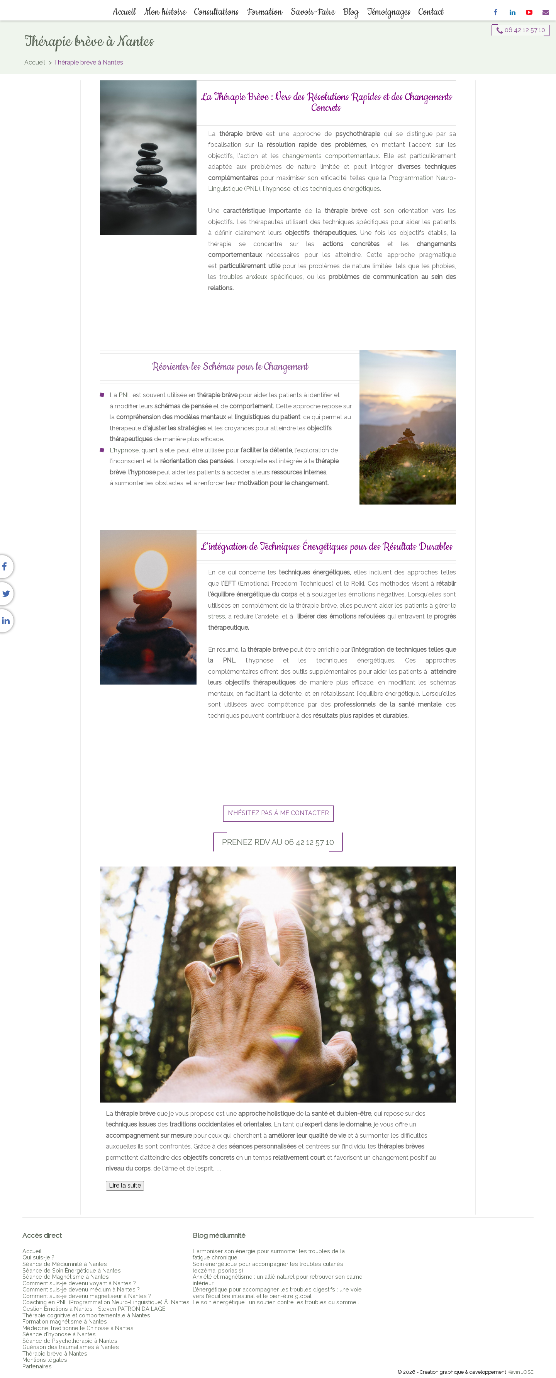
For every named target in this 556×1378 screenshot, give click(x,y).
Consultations (217, 12)
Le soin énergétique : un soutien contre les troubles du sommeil (276, 1302)
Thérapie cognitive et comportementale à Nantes (86, 1315)
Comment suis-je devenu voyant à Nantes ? (79, 1283)
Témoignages (387, 12)
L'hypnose (124, 450)
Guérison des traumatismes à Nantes (70, 1347)
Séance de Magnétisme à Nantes (65, 1276)
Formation (264, 12)
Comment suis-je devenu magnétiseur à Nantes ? (86, 1296)
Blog (350, 12)
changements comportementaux (330, 156)
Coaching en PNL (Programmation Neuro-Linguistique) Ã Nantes (106, 1302)
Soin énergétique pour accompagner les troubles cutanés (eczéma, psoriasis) (268, 1267)
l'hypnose (276, 188)
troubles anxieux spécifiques (260, 276)
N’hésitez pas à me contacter (278, 813)
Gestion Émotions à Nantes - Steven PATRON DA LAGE (93, 1308)
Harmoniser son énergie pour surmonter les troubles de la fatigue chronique (269, 1254)
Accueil (126, 12)
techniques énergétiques (345, 188)
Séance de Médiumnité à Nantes (64, 1264)
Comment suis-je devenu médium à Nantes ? (81, 1289)
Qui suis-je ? (38, 1257)
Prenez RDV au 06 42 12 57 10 (278, 842)
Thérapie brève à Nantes (54, 1353)
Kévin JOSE (520, 1372)
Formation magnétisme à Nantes (64, 1321)
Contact (429, 12)
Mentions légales (44, 1359)
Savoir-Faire (312, 12)
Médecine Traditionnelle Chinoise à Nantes (78, 1328)
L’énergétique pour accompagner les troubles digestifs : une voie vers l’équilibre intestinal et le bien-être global (277, 1292)
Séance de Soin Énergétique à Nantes (71, 1270)
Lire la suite (125, 1185)
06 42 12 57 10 (521, 30)
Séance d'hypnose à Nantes (59, 1334)
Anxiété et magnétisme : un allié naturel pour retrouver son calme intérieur (278, 1279)
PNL (125, 395)
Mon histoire (166, 12)
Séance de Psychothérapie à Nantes (69, 1340)
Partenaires (37, 1366)
